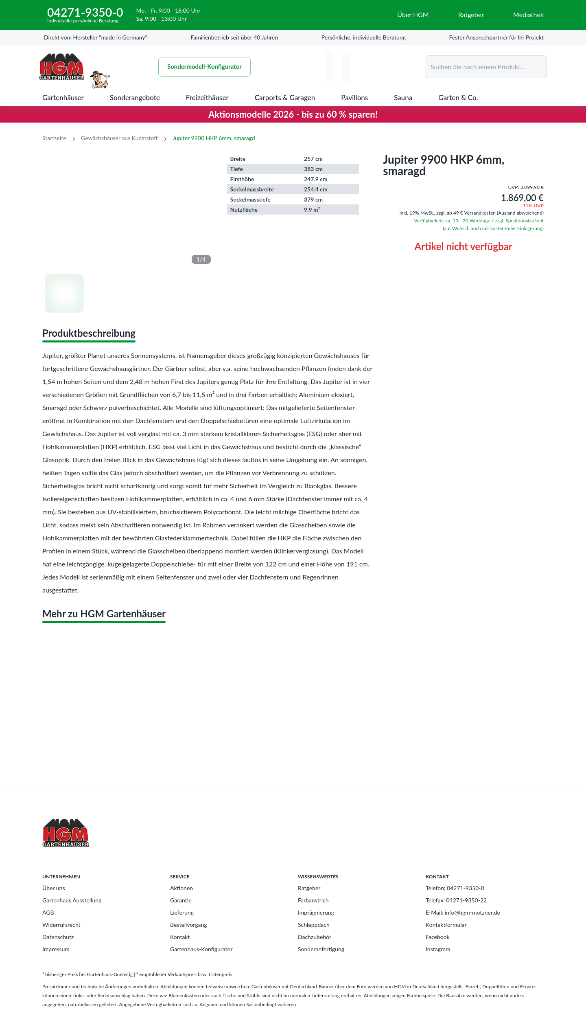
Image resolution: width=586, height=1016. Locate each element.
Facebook (438, 936)
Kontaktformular (446, 924)
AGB (48, 912)
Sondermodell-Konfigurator (207, 66)
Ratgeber (309, 887)
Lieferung (182, 912)
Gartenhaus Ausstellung (71, 900)
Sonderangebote (135, 97)
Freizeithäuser (207, 97)
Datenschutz (58, 936)
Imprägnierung (316, 912)
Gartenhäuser (63, 97)
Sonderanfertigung (321, 949)
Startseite (54, 137)
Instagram (438, 949)
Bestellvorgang (188, 924)
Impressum (56, 949)
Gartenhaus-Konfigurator (201, 949)
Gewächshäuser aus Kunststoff (119, 137)
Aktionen (181, 887)
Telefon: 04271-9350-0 (455, 887)
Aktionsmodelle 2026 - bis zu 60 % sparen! (293, 114)
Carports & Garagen (285, 97)
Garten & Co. (458, 97)
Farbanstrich (313, 900)
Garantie (181, 900)
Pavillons (354, 97)
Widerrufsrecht (61, 924)
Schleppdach (314, 924)
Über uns (53, 887)
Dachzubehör (314, 936)
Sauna (403, 97)
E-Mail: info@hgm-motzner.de (463, 912)
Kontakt (180, 936)
